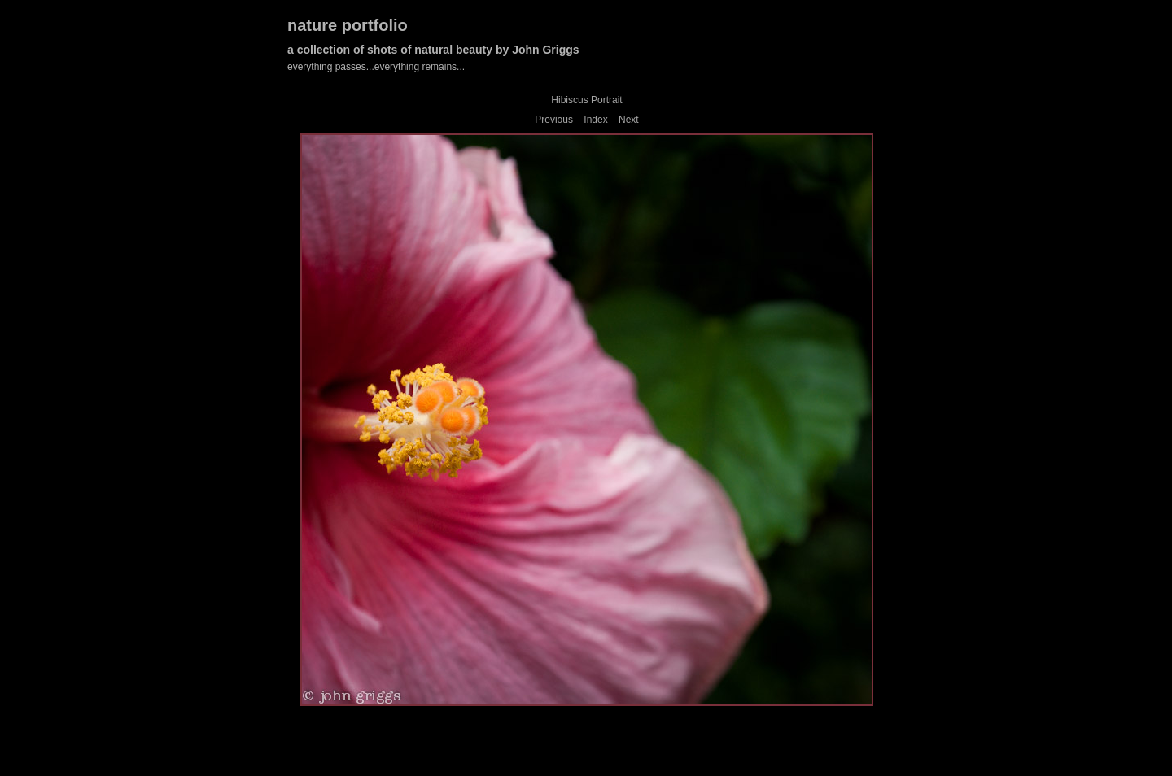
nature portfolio (347, 25)
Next (629, 119)
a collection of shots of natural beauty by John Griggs (433, 49)
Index (595, 119)
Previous (554, 119)
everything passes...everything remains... (376, 66)
